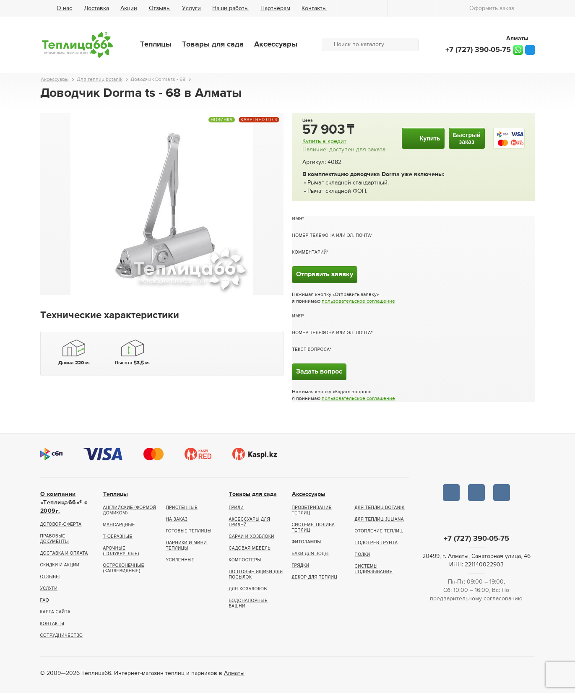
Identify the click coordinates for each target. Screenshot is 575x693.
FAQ (44, 600)
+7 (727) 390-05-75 (478, 50)
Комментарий (309, 252)
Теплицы (156, 44)
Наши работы (230, 8)
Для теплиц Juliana (379, 519)
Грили (236, 507)
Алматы (234, 673)
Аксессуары (275, 44)
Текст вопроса (311, 349)
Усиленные (180, 560)
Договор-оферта (61, 524)
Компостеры (245, 560)
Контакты (314, 8)
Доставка (96, 8)
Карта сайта (55, 612)
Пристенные (182, 507)
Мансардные (119, 524)
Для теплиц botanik (380, 507)
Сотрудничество (61, 635)
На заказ (177, 519)
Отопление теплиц (379, 531)
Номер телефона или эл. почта (331, 235)
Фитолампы (306, 542)
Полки (362, 554)
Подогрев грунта (376, 542)
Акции (128, 8)
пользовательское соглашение (358, 301)
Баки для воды (310, 553)
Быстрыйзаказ (467, 138)
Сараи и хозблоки (251, 536)
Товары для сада (213, 44)
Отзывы (160, 8)
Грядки (301, 565)
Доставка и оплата (64, 553)
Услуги (191, 8)
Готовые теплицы (189, 531)
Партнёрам (275, 8)
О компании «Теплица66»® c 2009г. (64, 502)
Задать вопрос (319, 372)
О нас (64, 8)
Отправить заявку (324, 274)
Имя (297, 218)
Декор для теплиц (315, 577)
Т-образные (118, 536)
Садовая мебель (250, 548)
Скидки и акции (60, 565)
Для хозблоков (248, 589)
